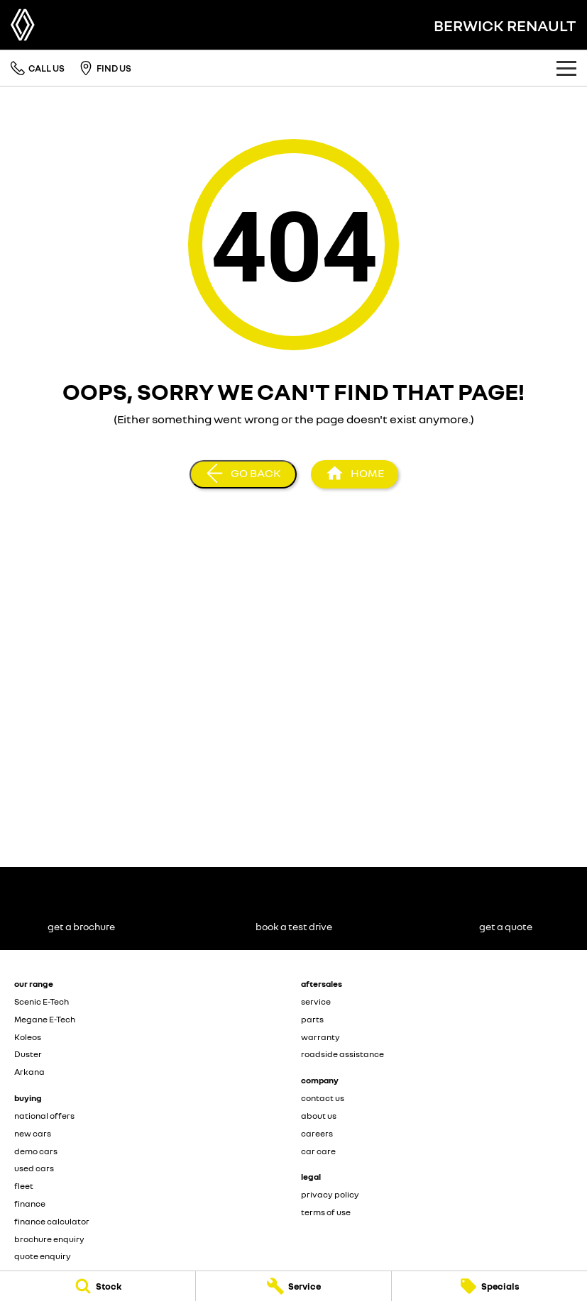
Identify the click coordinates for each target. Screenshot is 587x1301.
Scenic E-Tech (41, 1001)
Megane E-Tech (44, 1019)
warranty (320, 1037)
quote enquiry (42, 1256)
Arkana (29, 1071)
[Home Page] (23, 25)
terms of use (326, 1212)
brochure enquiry (49, 1239)
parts (312, 1019)
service (316, 1001)
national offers (44, 1115)
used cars (34, 1168)
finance (29, 1203)
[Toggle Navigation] (566, 68)
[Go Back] (243, 474)
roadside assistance (342, 1054)
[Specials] (489, 1286)
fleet (23, 1185)
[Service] (293, 1286)
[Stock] (97, 1286)
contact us (322, 1098)
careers (317, 1133)
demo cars (35, 1151)
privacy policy (330, 1194)
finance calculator (51, 1221)
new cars (32, 1133)
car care (318, 1151)
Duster (28, 1054)
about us (318, 1115)
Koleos (27, 1037)
